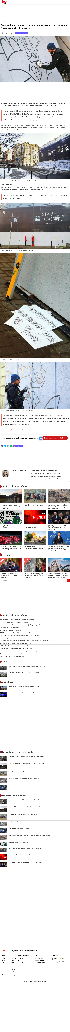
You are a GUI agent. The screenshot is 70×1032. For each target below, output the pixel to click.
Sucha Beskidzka (13, 968)
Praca (51, 2)
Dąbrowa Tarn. (5, 966)
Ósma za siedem (22, 968)
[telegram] (8, 446)
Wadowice (13, 973)
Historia (24, 2)
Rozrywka (32, 2)
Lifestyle (20, 960)
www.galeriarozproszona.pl (14, 430)
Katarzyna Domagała (8, 33)
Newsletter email (39, 958)
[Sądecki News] (62, 958)
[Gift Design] (62, 962)
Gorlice (3, 968)
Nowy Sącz (13, 958)
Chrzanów (3, 964)
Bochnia (3, 960)
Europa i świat (7, 682)
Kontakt (37, 964)
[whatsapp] (11, 446)
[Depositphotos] (55, 962)
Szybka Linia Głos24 (42, 2)
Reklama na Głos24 (39, 960)
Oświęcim (13, 962)
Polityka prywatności (40, 962)
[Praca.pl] (55, 958)
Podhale (13, 964)
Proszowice (13, 966)
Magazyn (20, 958)
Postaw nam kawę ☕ (21, 33)
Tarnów (12, 971)
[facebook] (1, 446)
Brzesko (3, 962)
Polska (4, 662)
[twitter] (5, 446)
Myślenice (3, 974)
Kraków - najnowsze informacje (15, 486)
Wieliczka (13, 975)
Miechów (3, 972)
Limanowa (4, 970)
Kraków (3, 958)
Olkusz (12, 960)
